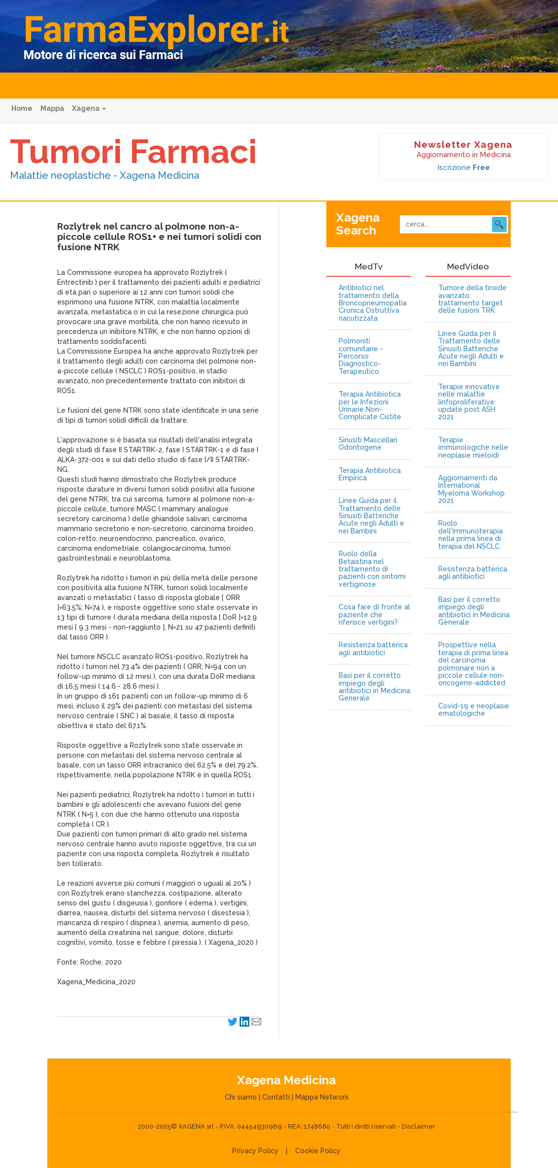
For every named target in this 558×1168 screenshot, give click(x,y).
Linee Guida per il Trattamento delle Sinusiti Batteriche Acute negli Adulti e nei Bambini (371, 516)
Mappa (52, 108)
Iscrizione (463, 167)
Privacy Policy (255, 1151)
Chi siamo (241, 1097)
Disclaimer (418, 1126)
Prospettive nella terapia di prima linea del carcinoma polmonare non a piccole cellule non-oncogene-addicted (473, 664)
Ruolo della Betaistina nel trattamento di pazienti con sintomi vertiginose (372, 569)
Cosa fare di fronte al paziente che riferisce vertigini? (374, 614)
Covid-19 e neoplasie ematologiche (473, 709)
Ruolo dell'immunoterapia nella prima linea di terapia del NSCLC (470, 535)
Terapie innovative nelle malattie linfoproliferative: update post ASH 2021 (469, 402)
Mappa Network (322, 1097)
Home (22, 108)
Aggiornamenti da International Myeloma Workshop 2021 (471, 489)
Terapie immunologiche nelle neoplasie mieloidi (473, 447)
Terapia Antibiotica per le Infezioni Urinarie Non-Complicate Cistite (370, 406)
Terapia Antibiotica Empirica (370, 474)
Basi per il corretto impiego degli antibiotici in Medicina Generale (374, 687)
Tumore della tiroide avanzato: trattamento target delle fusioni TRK (472, 299)
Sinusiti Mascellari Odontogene (368, 443)
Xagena (89, 108)
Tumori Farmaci (133, 151)
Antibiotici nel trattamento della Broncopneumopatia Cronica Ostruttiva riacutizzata (373, 303)
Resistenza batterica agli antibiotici (373, 648)
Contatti (276, 1097)
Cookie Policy (318, 1151)
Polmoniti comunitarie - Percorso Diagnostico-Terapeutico (361, 356)
